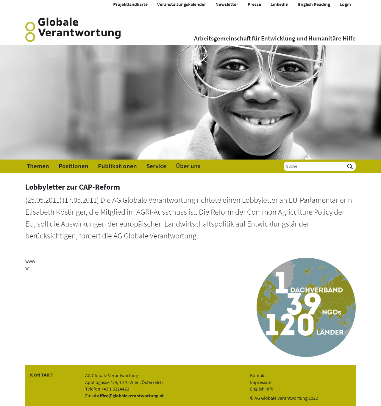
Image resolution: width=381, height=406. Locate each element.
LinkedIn (279, 4)
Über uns (188, 166)
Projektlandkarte (130, 4)
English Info (262, 389)
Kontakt (258, 375)
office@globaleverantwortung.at (130, 396)
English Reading (314, 4)
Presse (254, 4)
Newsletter (227, 4)
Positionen (73, 166)
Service (156, 166)
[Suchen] (350, 166)
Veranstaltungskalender (181, 4)
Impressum (261, 382)
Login (345, 4)
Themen (38, 166)
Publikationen (117, 166)
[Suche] (314, 166)
